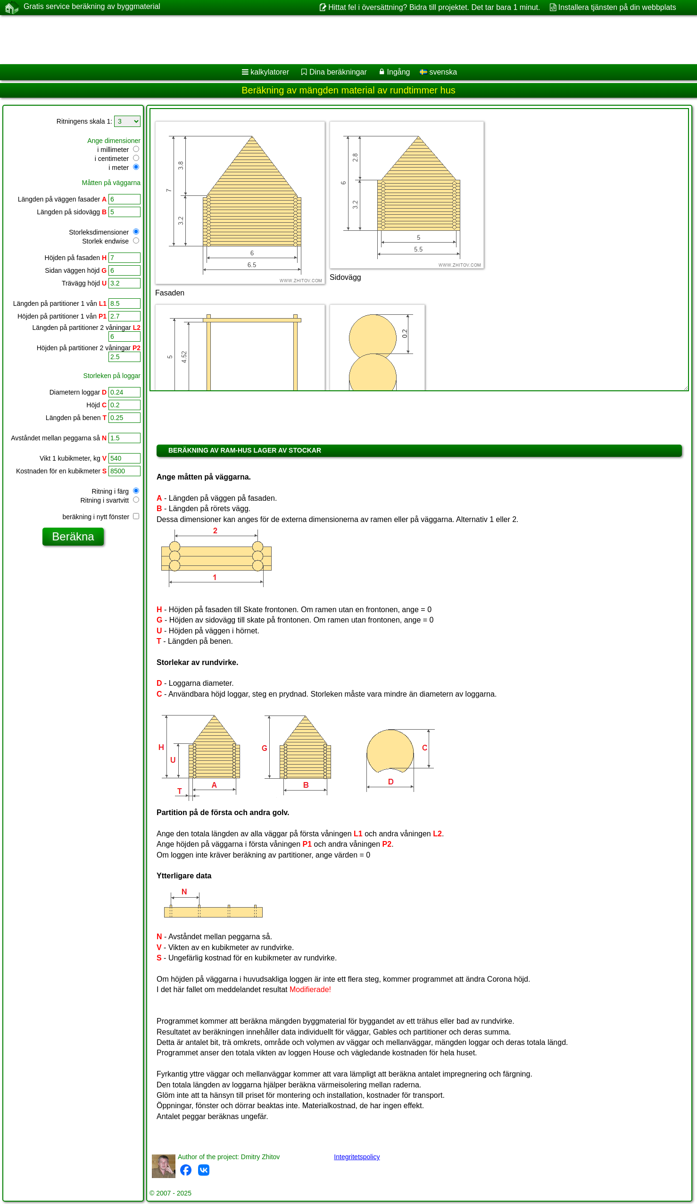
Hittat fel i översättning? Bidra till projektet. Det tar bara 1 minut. (434, 7)
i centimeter (117, 158)
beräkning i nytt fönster (100, 517)
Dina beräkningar (338, 72)
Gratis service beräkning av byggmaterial (92, 7)
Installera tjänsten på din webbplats (617, 7)
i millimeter (118, 149)
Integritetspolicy (357, 1157)
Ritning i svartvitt (109, 500)
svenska (438, 72)
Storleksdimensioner (104, 232)
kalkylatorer (269, 72)
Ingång (398, 72)
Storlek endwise (110, 241)
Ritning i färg (115, 491)
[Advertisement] (286, 39)
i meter (123, 167)
